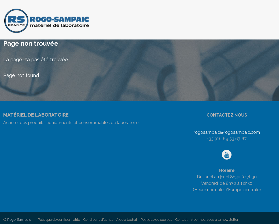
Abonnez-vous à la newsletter (214, 220)
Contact (181, 220)
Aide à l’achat (126, 220)
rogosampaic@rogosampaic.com (227, 132)
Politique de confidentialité (59, 220)
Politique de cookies (156, 220)
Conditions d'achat (98, 220)
